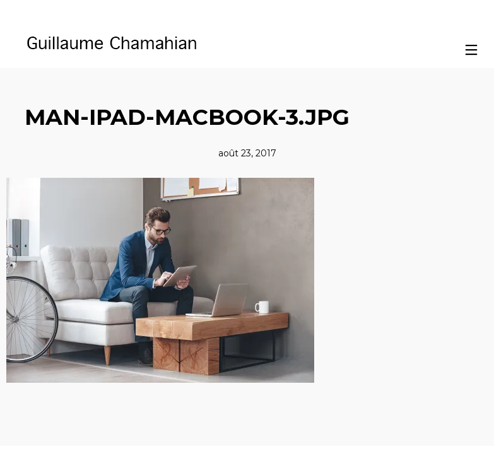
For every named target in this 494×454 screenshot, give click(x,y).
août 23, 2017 (247, 153)
